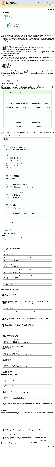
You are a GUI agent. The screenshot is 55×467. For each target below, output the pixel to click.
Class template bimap (8, 20)
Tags (5, 18)
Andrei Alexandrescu (44, 2)
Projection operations (10, 25)
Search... (51, 4)
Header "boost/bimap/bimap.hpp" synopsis (11, 19)
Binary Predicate (40, 436)
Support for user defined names (12, 26)
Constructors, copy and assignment (13, 24)
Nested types (9, 23)
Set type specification (8, 17)
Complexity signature (8, 16)
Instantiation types (10, 22)
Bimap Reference (6, 12)
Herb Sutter (37, 2)
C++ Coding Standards (50, 2)
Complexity (9, 21)
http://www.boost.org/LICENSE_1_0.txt (8, 462)
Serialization (9, 27)
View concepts (6, 15)
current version (38, 7)
